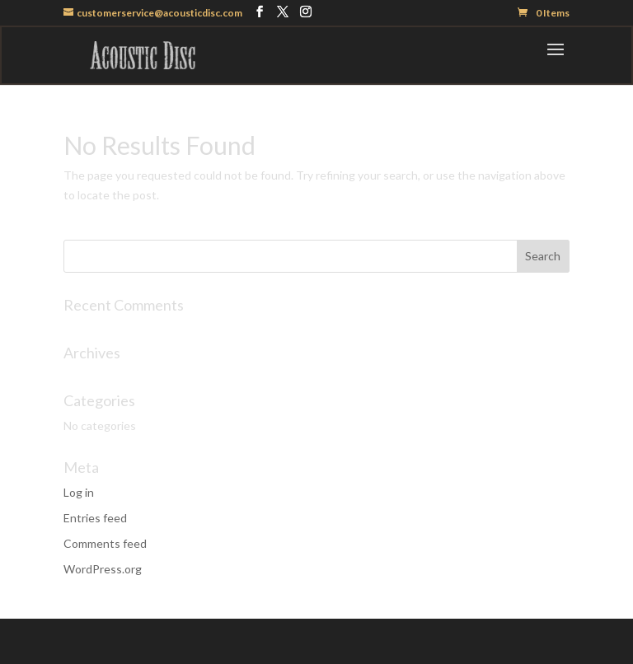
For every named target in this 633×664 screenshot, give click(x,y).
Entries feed (95, 518)
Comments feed (105, 543)
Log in (78, 492)
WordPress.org (102, 569)
